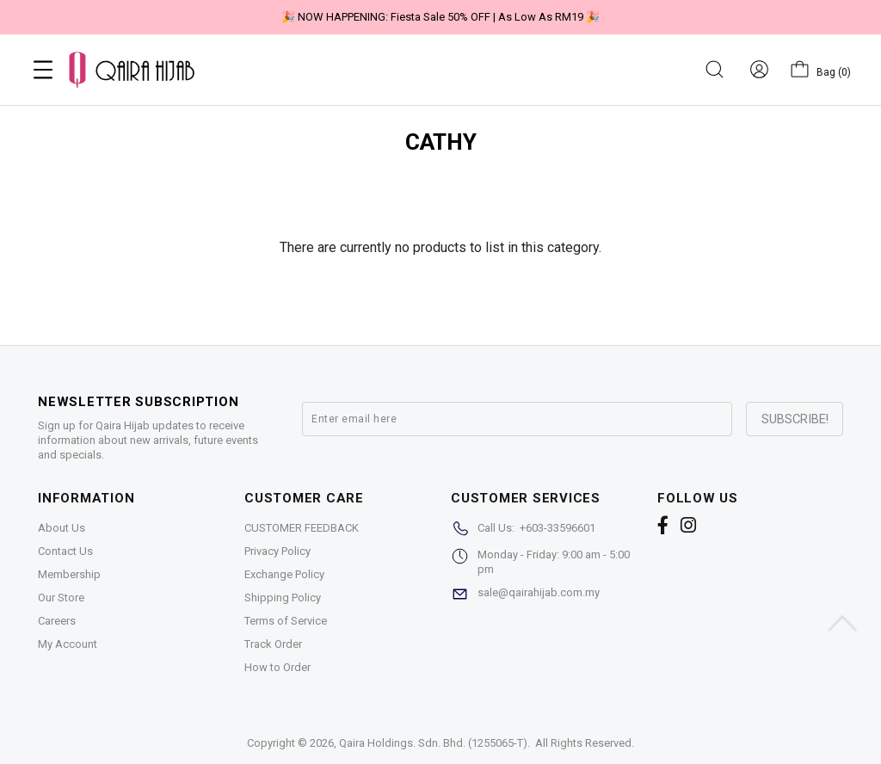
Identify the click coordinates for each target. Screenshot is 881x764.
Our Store (61, 597)
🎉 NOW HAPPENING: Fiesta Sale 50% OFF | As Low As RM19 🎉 (440, 16)
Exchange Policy (284, 574)
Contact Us (65, 551)
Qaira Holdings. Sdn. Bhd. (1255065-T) (433, 742)
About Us (61, 527)
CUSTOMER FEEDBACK (301, 527)
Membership (69, 574)
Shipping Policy (282, 597)
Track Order (273, 644)
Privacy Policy (277, 551)
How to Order (277, 667)
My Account (67, 644)
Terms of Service (285, 620)
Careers (57, 620)
